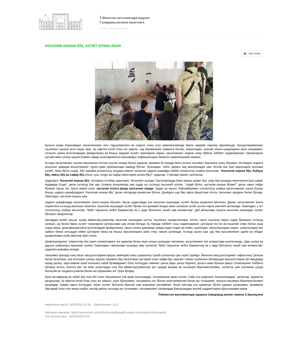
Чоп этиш (252, 53)
